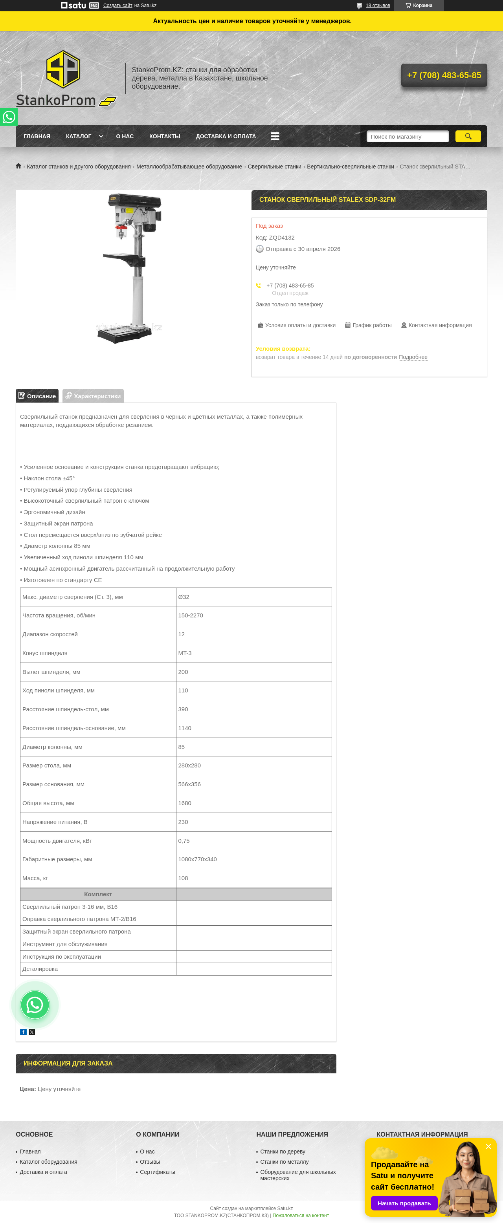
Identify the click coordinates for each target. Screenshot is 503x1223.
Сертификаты (157, 1172)
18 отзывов (378, 5)
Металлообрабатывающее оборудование (189, 166)
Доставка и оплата (226, 136)
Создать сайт (117, 5)
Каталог (79, 136)
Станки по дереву (282, 1151)
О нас (125, 136)
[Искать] (468, 136)
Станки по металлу (284, 1162)
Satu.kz (285, 1208)
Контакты (164, 136)
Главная (37, 136)
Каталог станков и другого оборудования (78, 166)
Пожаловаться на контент (301, 1215)
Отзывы (150, 1162)
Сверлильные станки (274, 166)
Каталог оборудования (48, 1162)
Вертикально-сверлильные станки (350, 166)
